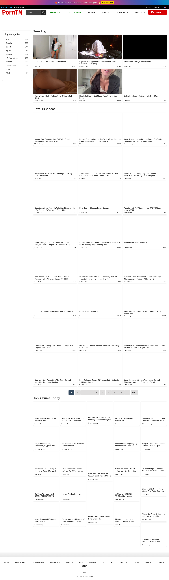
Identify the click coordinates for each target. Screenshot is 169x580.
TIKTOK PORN (75, 12)
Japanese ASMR (37, 562)
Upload (158, 12)
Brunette (17, 54)
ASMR (17, 73)
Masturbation (17, 66)
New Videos (55, 562)
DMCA (84, 566)
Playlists (140, 12)
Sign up (148, 7)
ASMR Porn (20, 562)
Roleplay (17, 43)
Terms (161, 562)
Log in (156, 7)
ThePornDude (19, 7)
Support (148, 562)
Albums (92, 562)
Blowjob (17, 62)
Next (134, 392)
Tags (81, 562)
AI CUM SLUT (56, 12)
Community (122, 12)
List (103, 562)
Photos (106, 12)
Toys (17, 69)
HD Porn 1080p (17, 58)
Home (6, 562)
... (127, 392)
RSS (112, 562)
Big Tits (17, 47)
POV (17, 40)
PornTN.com (88, 576)
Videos (91, 12)
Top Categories (12, 34)
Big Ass (17, 51)
